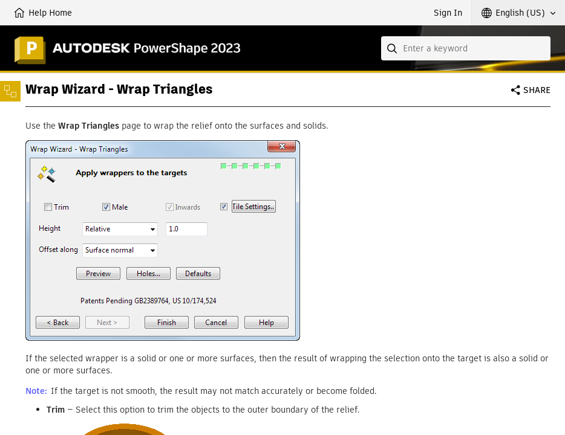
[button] (518, 12)
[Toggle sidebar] (10, 91)
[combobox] (465, 48)
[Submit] (393, 48)
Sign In (448, 13)
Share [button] (536, 90)
